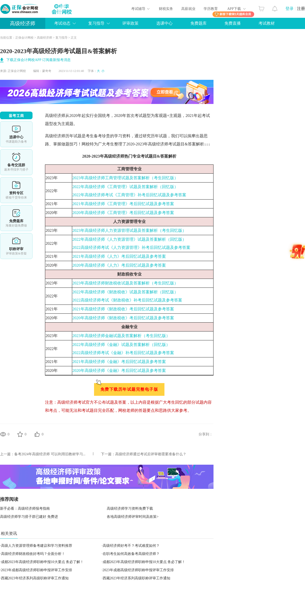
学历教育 (211, 9)
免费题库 (198, 23)
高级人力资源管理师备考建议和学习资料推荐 (36, 546)
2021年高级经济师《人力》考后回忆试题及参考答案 (119, 256)
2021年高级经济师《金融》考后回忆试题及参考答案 (119, 361)
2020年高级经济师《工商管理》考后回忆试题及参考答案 (123, 212)
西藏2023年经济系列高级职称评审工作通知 (35, 578)
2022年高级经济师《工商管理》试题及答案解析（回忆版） (125, 187)
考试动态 (62, 23)
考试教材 (266, 23)
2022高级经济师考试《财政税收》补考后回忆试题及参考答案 (127, 300)
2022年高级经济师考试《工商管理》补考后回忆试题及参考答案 (129, 195)
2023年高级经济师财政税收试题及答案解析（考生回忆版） (125, 283)
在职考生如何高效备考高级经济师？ (131, 554)
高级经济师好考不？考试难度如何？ (131, 546)
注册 (301, 8)
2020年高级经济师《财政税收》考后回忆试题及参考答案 (123, 318)
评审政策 (130, 23)
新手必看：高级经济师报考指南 (25, 508)
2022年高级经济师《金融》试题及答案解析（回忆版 (119, 344)
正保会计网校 (24, 37)
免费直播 (232, 23)
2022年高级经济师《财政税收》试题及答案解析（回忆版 (123, 292)
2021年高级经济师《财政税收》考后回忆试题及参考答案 (123, 309)
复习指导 (96, 23)
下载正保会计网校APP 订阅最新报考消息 (38, 60)
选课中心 (164, 23)
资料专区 (16, 190)
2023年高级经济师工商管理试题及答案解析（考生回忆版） (125, 178)
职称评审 (16, 246)
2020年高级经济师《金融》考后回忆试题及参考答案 (119, 370)
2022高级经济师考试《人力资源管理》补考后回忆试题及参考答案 (131, 247)
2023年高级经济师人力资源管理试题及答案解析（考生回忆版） (129, 230)
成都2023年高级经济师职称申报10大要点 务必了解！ (42, 562)
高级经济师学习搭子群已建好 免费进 (29, 517)
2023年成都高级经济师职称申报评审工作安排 (36, 570)
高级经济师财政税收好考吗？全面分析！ (33, 554)
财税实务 (166, 9)
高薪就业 (188, 9)
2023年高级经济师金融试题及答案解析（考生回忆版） (121, 336)
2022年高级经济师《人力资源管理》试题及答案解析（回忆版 (127, 239)
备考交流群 (16, 162)
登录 (289, 8)
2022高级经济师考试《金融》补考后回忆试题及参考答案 (123, 353)
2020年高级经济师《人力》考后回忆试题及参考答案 (119, 265)
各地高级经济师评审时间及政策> (133, 517)
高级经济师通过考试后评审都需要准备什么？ (150, 454)
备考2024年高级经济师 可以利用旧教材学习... (49, 454)
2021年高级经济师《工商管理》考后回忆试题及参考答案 (123, 204)
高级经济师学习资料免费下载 (130, 508)
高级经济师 (22, 23)
